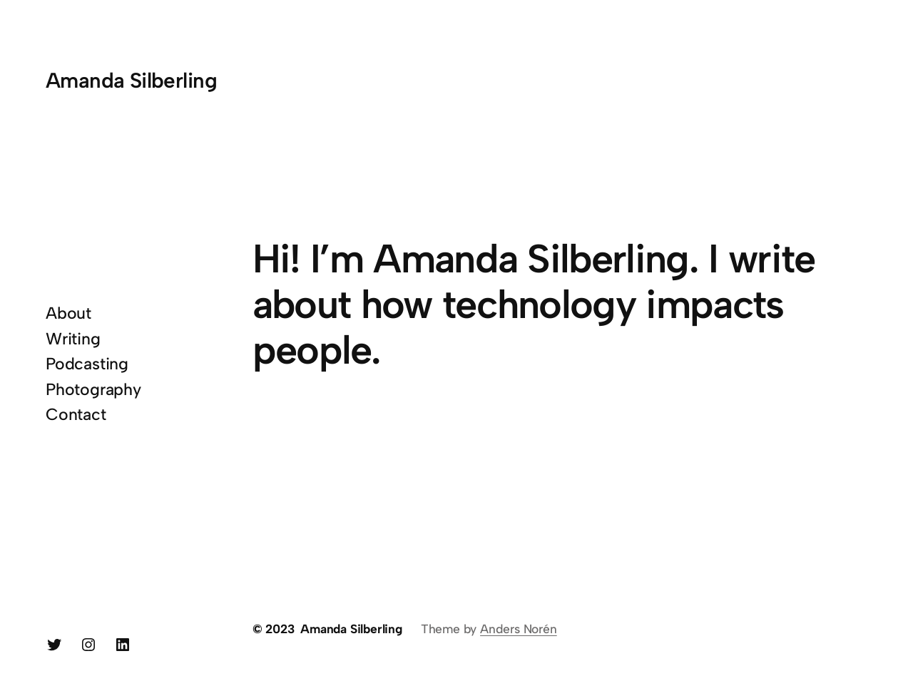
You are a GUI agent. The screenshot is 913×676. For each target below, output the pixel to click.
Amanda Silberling (131, 80)
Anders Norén (518, 628)
